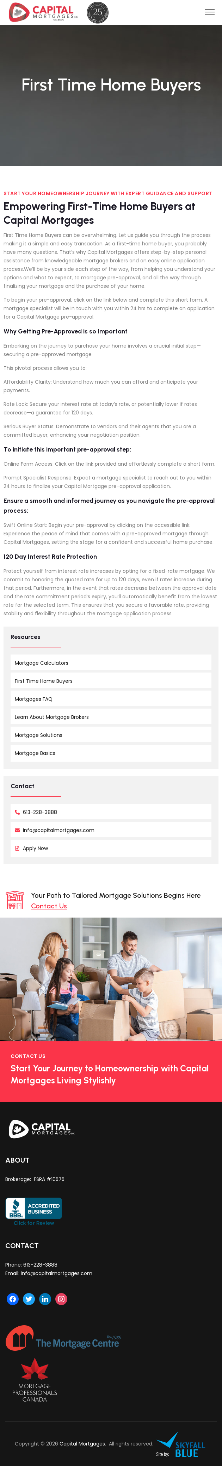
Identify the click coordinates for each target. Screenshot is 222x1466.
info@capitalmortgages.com (56, 1273)
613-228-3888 (40, 1264)
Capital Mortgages (82, 1443)
